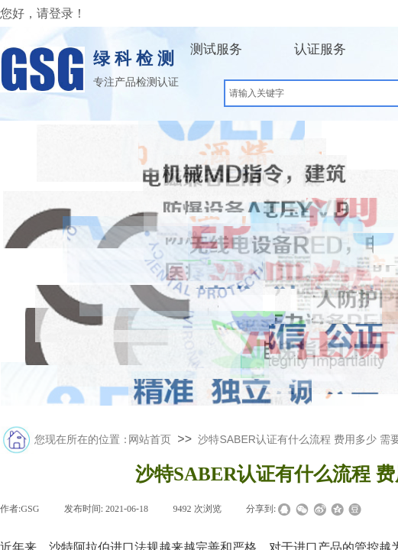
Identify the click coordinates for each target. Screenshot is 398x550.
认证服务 (320, 49)
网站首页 (149, 439)
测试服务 (216, 49)
